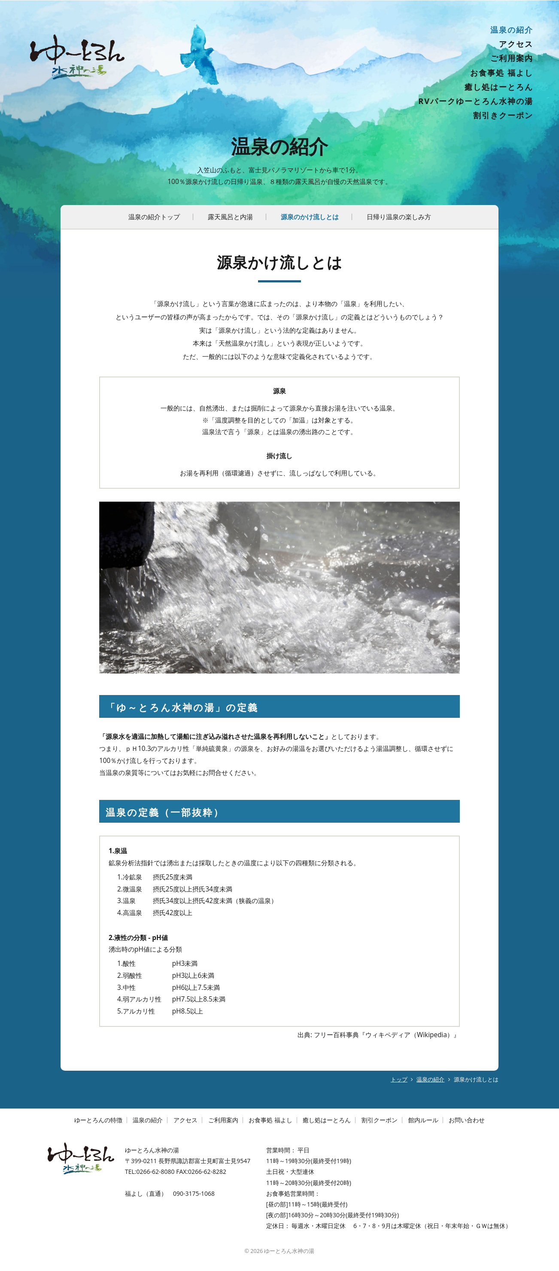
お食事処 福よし (501, 72)
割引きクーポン (503, 115)
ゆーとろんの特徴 (98, 1120)
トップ (399, 1079)
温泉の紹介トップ (154, 216)
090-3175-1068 (194, 1193)
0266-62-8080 (155, 1171)
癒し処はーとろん (499, 87)
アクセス (516, 44)
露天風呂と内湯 (230, 216)
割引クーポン (380, 1120)
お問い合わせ (467, 1120)
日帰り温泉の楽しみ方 (399, 216)
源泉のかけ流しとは (310, 216)
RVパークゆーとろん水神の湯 (475, 101)
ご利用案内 (511, 58)
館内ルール (423, 1120)
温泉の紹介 (511, 30)
